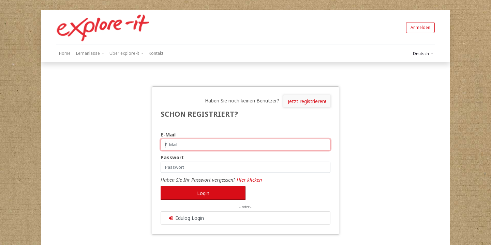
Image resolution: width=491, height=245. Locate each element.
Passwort (172, 157)
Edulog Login (186, 218)
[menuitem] (64, 53)
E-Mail (168, 134)
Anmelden (420, 27)
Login (203, 193)
